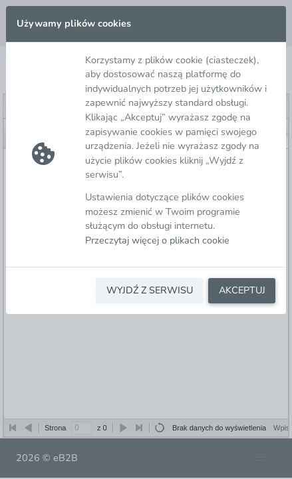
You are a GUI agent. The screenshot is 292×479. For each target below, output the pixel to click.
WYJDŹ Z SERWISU (149, 290)
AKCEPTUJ (242, 290)
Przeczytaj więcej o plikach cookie (157, 240)
